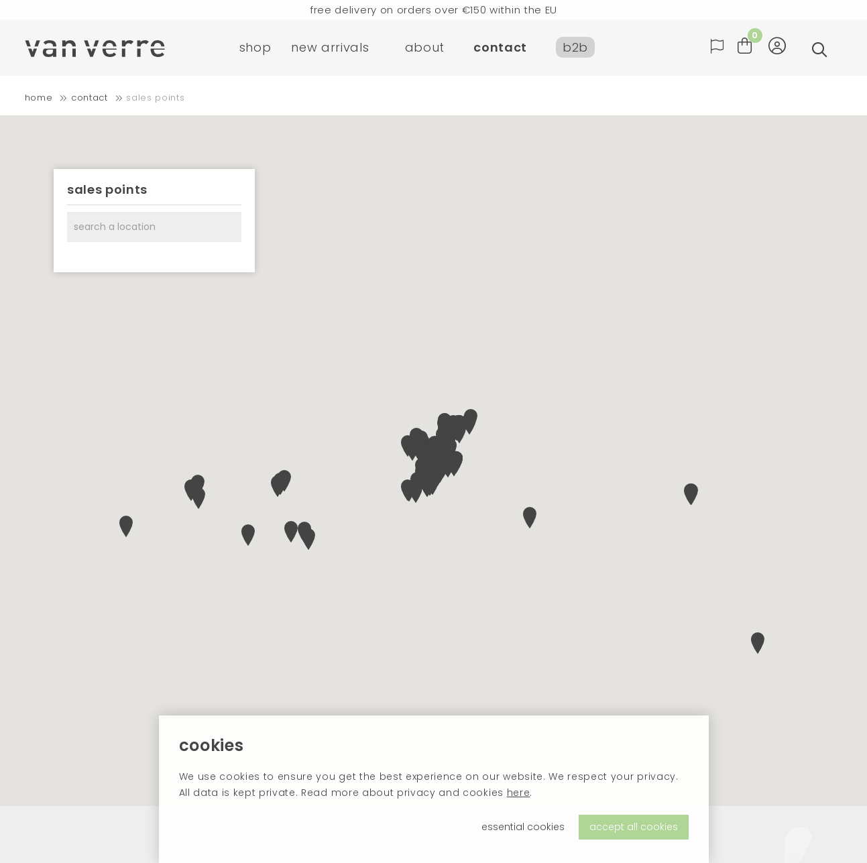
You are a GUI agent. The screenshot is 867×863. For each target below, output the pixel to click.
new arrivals (330, 50)
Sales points (155, 97)
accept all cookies (633, 826)
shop (255, 50)
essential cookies (523, 826)
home (39, 97)
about (425, 50)
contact (500, 50)
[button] (529, 517)
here (518, 792)
